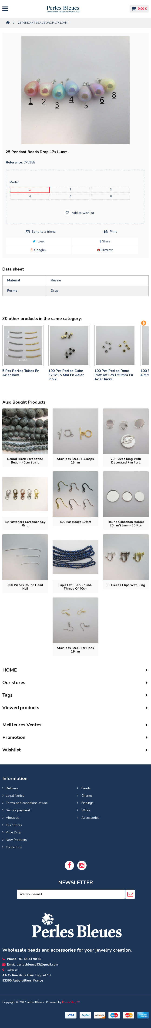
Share (105, 241)
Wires (85, 810)
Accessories (90, 818)
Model (15, 182)
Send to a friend (44, 231)
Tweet (38, 241)
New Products (16, 840)
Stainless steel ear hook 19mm (75, 650)
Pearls (86, 788)
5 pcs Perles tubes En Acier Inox (20, 373)
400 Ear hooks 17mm (75, 522)
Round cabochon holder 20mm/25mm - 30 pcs (126, 524)
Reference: (14, 162)
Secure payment (18, 810)
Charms (87, 795)
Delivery (12, 788)
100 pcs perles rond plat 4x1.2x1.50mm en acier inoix (113, 375)
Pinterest (105, 250)
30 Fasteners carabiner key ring (25, 524)
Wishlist (11, 750)
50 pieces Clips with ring (126, 585)
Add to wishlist (82, 213)
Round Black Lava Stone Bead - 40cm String (25, 461)
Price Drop (13, 832)
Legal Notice (15, 795)
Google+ (39, 250)
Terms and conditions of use (27, 803)
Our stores (13, 682)
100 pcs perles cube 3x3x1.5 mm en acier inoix (66, 375)
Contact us (14, 847)
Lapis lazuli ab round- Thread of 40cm (75, 587)
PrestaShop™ (71, 1002)
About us (12, 818)
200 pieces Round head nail (25, 587)
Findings (87, 803)
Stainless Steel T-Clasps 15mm (75, 461)
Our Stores (14, 825)
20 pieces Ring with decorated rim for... (126, 461)
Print (113, 231)
